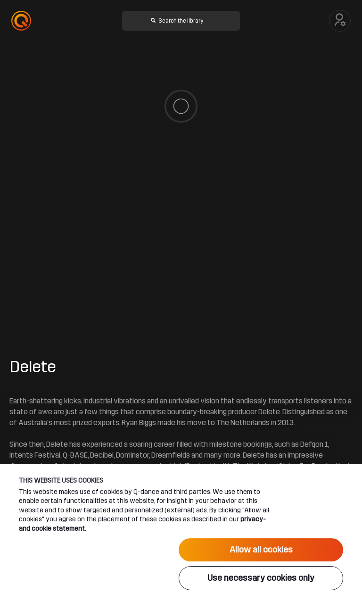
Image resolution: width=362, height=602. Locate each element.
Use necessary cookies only (260, 578)
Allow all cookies (261, 549)
